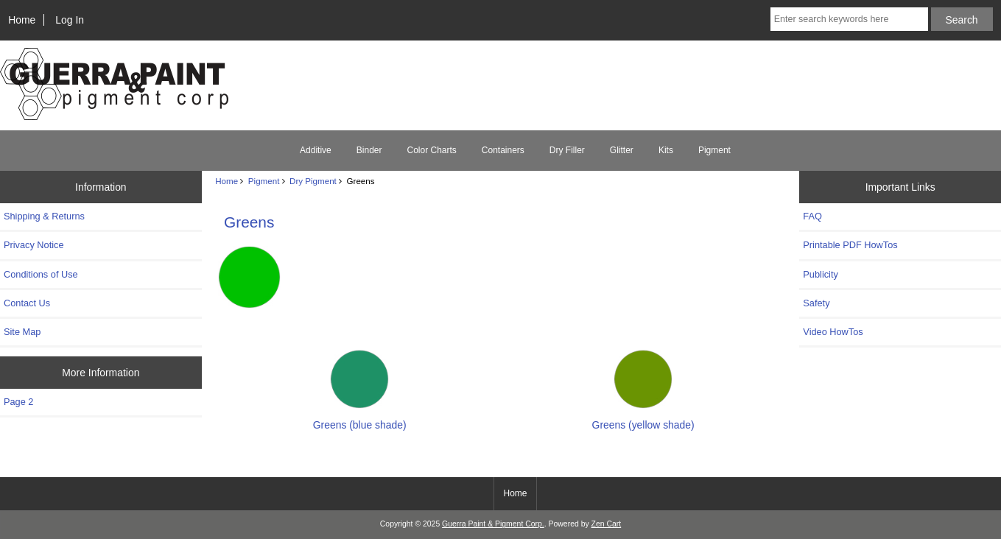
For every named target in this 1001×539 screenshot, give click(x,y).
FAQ (812, 216)
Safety (816, 303)
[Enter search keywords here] (849, 19)
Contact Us (27, 303)
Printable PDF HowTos (850, 244)
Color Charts (431, 150)
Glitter (621, 150)
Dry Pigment (313, 181)
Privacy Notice (33, 244)
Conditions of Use (41, 274)
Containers (503, 150)
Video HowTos (833, 331)
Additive (315, 150)
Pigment (264, 181)
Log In (69, 20)
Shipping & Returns (44, 216)
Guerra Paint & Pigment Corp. (493, 524)
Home (21, 20)
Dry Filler (567, 150)
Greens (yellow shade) (643, 418)
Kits (665, 150)
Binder (369, 150)
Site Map (22, 331)
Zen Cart (606, 524)
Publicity (820, 274)
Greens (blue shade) (360, 418)
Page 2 (18, 401)
